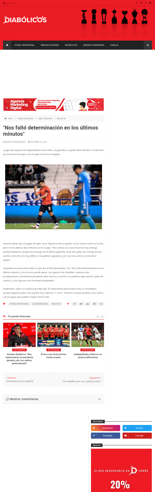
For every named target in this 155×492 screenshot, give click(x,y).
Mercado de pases (50, 45)
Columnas (117, 279)
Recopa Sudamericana (122, 409)
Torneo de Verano (120, 415)
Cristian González (23, 487)
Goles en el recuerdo (123, 324)
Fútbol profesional (24, 45)
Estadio (116, 309)
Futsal (116, 314)
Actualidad (19, 350)
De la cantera (119, 284)
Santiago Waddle (42, 487)
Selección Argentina (122, 368)
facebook (122, 116)
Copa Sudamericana (121, 388)
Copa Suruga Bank (120, 394)
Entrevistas (71, 45)
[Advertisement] (77, 72)
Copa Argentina (118, 383)
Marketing (117, 334)
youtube (144, 116)
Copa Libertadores (137, 383)
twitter (144, 108)
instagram (122, 108)
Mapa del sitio (63, 460)
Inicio (10, 118)
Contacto (9, 3)
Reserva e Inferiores (93, 45)
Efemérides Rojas (121, 299)
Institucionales (119, 329)
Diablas (114, 45)
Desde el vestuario (121, 289)
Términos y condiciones (68, 472)
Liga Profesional (45, 118)
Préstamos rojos (120, 348)
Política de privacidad (67, 466)
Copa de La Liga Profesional (124, 399)
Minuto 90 (61, 118)
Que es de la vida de (122, 353)
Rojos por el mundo (122, 363)
